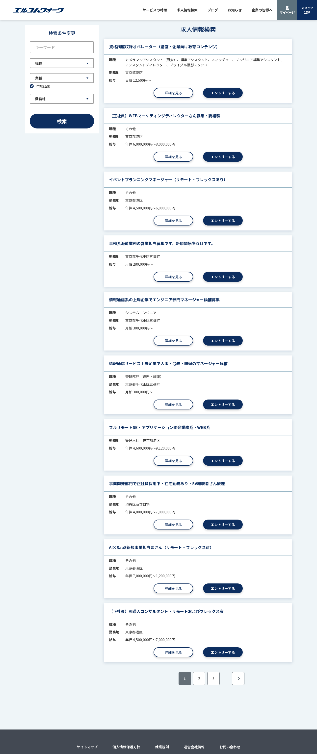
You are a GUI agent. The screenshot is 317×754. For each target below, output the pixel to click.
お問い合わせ (229, 746)
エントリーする (223, 92)
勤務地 (40, 98)
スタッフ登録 (307, 10)
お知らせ (235, 9)
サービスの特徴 (155, 9)
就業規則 (162, 746)
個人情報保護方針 (126, 746)
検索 (62, 121)
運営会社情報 (194, 746)
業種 (38, 77)
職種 (38, 63)
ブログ (213, 9)
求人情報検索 (187, 9)
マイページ (287, 12)
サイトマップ (87, 746)
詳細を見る (173, 92)
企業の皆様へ (262, 9)
